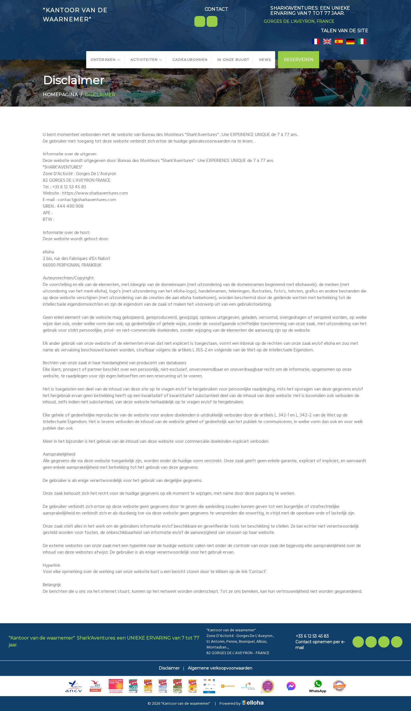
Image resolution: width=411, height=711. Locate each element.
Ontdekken (105, 59)
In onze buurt (233, 59)
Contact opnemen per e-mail (317, 644)
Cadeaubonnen (189, 59)
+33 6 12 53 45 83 (309, 636)
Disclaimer (169, 668)
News (265, 59)
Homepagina (60, 94)
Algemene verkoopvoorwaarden (220, 668)
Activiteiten (146, 59)
